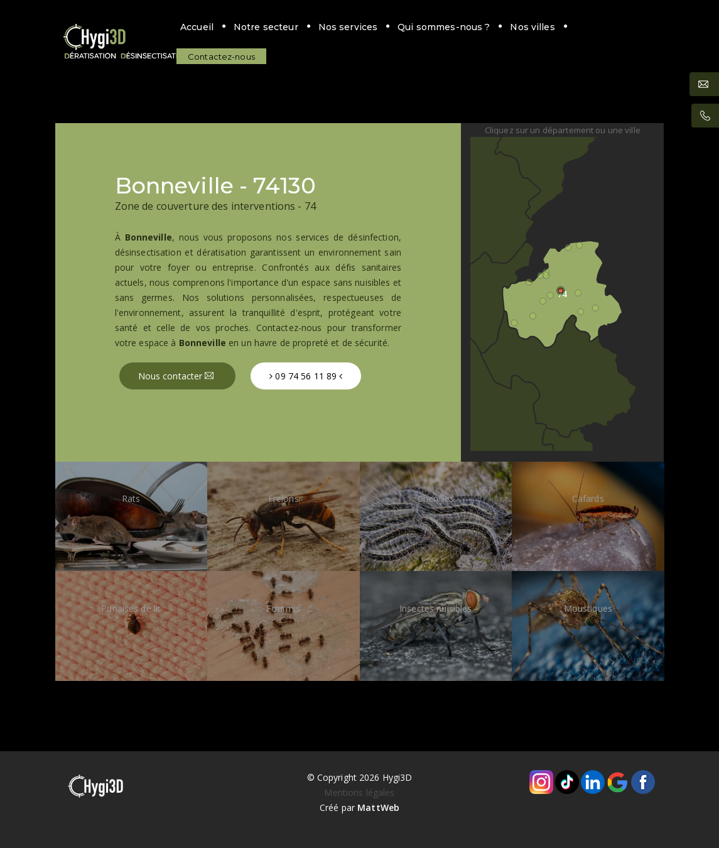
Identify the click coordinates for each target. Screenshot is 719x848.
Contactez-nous (217, 57)
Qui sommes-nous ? (439, 27)
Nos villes (528, 27)
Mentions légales (359, 792)
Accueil (192, 27)
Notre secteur (261, 27)
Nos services (344, 27)
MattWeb (378, 807)
